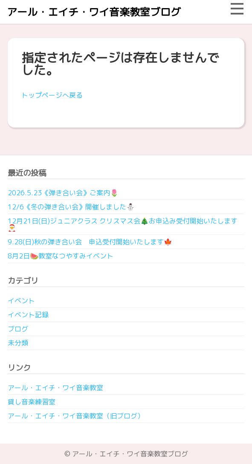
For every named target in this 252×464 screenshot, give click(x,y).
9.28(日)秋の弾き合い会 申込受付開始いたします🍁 (90, 241)
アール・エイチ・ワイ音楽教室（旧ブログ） (76, 415)
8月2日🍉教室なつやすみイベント (60, 256)
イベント (21, 300)
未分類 (18, 343)
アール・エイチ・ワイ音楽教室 (55, 387)
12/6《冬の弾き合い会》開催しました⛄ (71, 207)
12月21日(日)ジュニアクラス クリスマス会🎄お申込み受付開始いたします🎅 (123, 224)
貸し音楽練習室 (31, 401)
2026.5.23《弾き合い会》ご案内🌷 (63, 192)
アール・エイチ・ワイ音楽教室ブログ (94, 12)
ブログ (18, 329)
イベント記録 (28, 314)
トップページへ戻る (52, 95)
